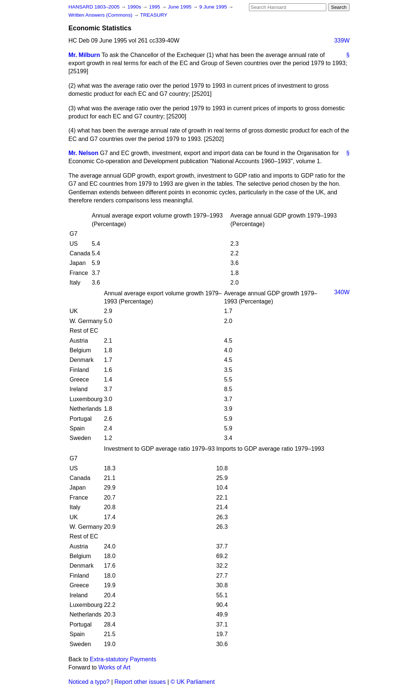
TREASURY (154, 15)
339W (342, 40)
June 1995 (180, 7)
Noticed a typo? (88, 682)
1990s (134, 7)
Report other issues (140, 682)
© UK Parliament (193, 682)
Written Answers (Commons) (101, 15)
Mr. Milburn (84, 55)
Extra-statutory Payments (123, 659)
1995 (155, 7)
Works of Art (114, 667)
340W (342, 292)
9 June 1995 (214, 7)
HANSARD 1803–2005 (93, 7)
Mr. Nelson (83, 153)
